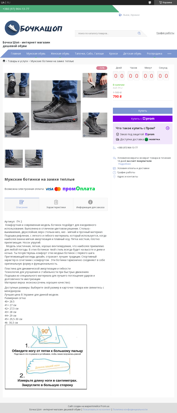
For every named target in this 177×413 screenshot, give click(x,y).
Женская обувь (60, 53)
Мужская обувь (36, 53)
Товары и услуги (18, 61)
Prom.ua (105, 406)
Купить (142, 110)
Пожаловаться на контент (97, 409)
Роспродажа (154, 53)
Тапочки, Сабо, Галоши (89, 53)
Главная (16, 53)
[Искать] (139, 33)
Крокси (113, 53)
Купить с (142, 118)
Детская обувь (132, 53)
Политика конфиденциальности (130, 409)
